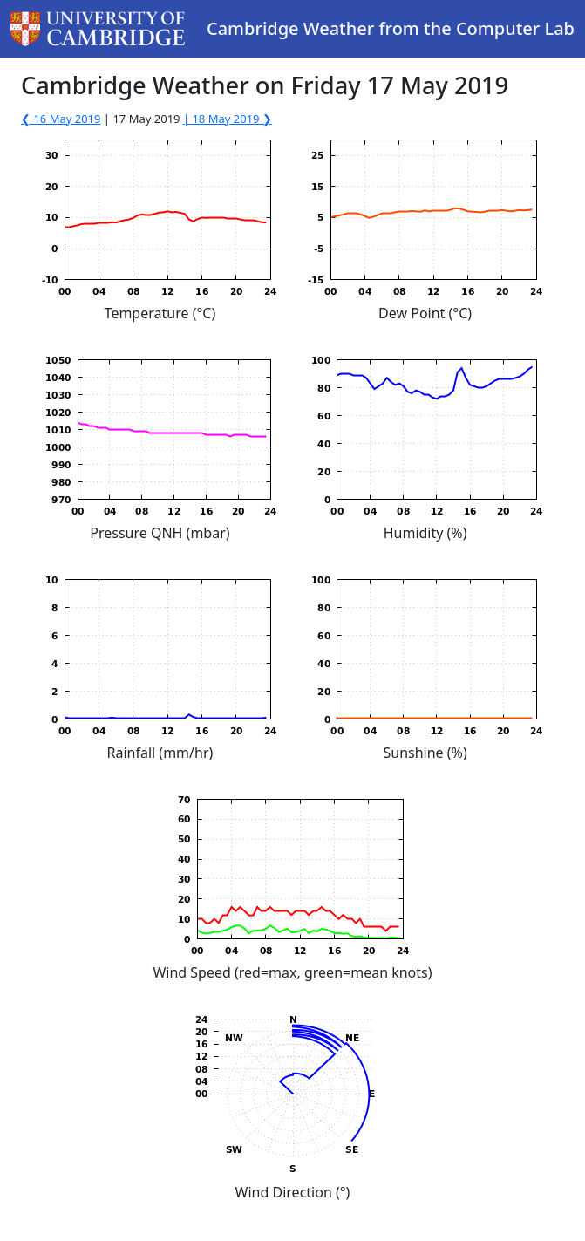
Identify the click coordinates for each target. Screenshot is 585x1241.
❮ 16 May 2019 (60, 118)
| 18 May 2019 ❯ (227, 118)
